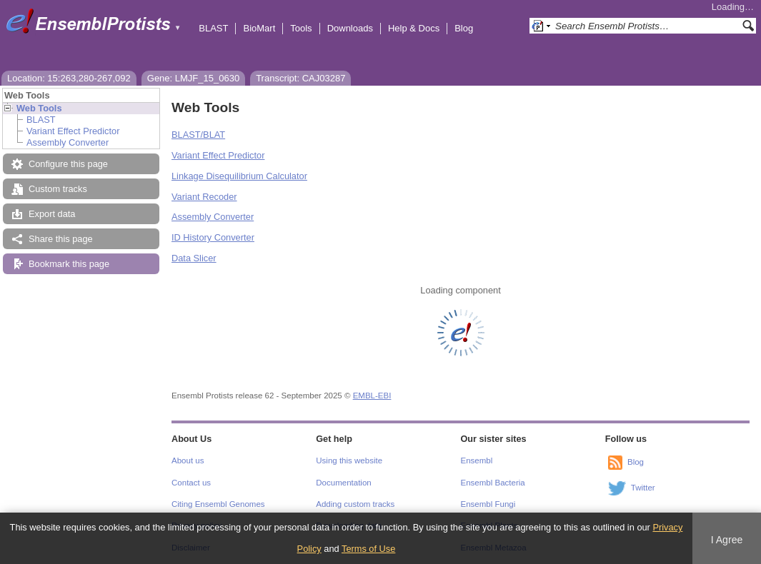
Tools (301, 28)
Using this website (349, 460)
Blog (463, 28)
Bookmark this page (69, 263)
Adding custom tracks (355, 504)
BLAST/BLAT (198, 134)
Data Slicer (194, 258)
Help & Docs (413, 28)
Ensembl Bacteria (493, 482)
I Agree (727, 539)
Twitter (643, 487)
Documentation (343, 482)
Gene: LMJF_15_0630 (193, 78)
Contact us (191, 482)
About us (187, 460)
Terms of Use (368, 548)
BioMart (259, 28)
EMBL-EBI (372, 395)
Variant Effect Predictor (72, 131)
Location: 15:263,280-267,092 (69, 78)
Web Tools (39, 108)
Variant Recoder (204, 196)
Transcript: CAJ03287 (300, 78)
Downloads (350, 28)
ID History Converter (212, 237)
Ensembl (477, 460)
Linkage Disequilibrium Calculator (239, 176)
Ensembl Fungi (488, 504)
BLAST (213, 28)
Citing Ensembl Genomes (218, 504)
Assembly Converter (67, 142)
